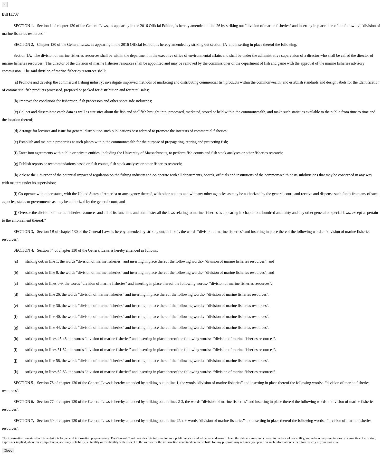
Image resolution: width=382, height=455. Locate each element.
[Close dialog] (5, 4)
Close (8, 450)
